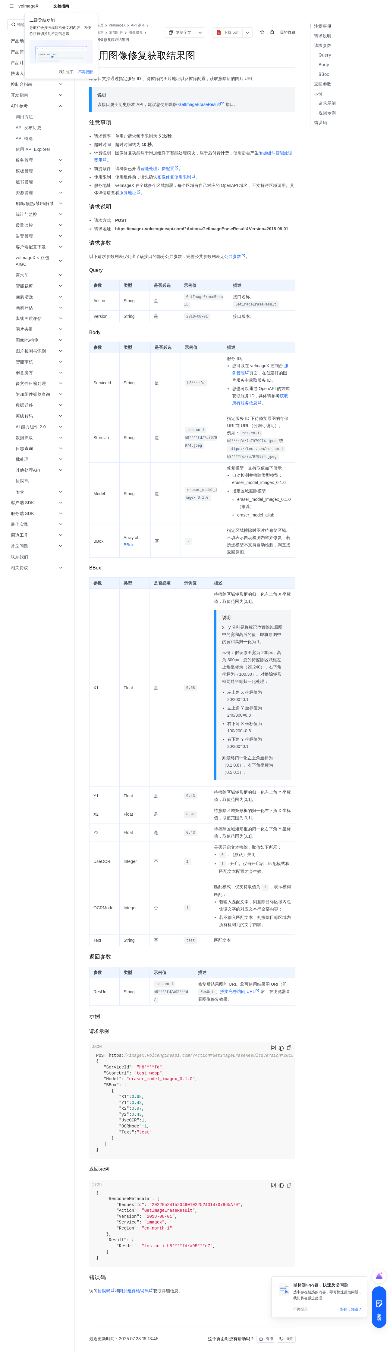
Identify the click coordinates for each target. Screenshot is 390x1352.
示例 (318, 93)
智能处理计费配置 (159, 168)
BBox (129, 544)
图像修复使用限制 (176, 177)
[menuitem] (37, 117)
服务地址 (130, 192)
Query (325, 54)
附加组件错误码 (136, 1290)
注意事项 (322, 26)
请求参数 (322, 45)
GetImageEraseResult (201, 104)
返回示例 (327, 112)
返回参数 (322, 83)
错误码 (106, 1290)
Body (324, 64)
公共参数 (235, 256)
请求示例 (327, 103)
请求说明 (322, 35)
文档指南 (61, 6)
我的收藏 (287, 32)
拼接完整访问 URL (239, 991)
